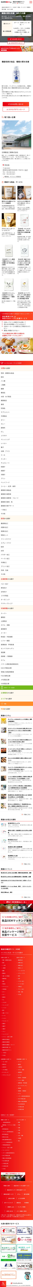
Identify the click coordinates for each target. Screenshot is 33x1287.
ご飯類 (3, 385)
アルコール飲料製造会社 (7, 1131)
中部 (19, 1125)
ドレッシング (5, 439)
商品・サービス (22, 7)
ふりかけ (4, 435)
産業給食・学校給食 (7, 644)
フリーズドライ (6, 539)
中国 (19, 1130)
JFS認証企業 (5, 680)
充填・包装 (4, 570)
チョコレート (5, 463)
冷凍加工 (4, 562)
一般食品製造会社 (6, 1122)
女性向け (4, 592)
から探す (5, 368)
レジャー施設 (5, 641)
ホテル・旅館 (5, 625)
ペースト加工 (5, 558)
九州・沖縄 (20, 1135)
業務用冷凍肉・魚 (7, 502)
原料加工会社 (5, 1137)
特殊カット (4, 535)
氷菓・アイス (5, 451)
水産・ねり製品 (6, 396)
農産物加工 (4, 523)
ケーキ (3, 455)
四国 (19, 1133)
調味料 (3, 428)
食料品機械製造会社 (6, 1139)
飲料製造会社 (5, 1129)
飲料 (2, 377)
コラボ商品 (4, 596)
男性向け (4, 588)
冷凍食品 (4, 416)
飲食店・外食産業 (7, 637)
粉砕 (2, 547)
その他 (3, 514)
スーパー (4, 613)
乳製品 (3, 408)
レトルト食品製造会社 (7, 1142)
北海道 (19, 1138)
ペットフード (5, 482)
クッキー (4, 459)
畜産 (2, 404)
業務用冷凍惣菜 (6, 494)
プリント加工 (5, 566)
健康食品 (4, 400)
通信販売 (4, 629)
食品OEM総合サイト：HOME (9, 7)
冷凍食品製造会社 (6, 1145)
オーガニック (5, 599)
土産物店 (4, 621)
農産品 (3, 393)
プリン (3, 478)
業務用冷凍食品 (6, 490)
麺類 (2, 389)
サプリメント (5, 412)
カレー (3, 424)
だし (2, 432)
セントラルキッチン (7, 648)
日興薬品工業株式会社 (10, 152)
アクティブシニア (7, 603)
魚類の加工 (4, 531)
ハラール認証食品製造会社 (9, 664)
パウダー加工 (5, 555)
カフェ (3, 660)
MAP (26, 170)
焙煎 (2, 551)
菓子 (2, 447)
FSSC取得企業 (5, 676)
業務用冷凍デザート (7, 506)
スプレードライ (6, 543)
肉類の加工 (4, 527)
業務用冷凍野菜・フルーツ (9, 498)
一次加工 (4, 510)
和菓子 (3, 467)
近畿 (19, 1127)
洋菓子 (3, 474)
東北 (19, 1141)
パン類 (3, 381)
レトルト (4, 443)
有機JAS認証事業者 (7, 672)
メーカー (4, 633)
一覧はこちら (26, 814)
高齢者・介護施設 (7, 656)
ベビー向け (4, 584)
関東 (19, 1122)
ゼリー (3, 420)
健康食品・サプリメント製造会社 (12, 176)
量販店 (3, 617)
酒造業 (3, 652)
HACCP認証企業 (6, 668)
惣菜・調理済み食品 (7, 373)
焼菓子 (3, 471)
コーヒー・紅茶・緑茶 (8, 486)
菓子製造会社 (5, 1134)
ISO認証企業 (5, 683)
